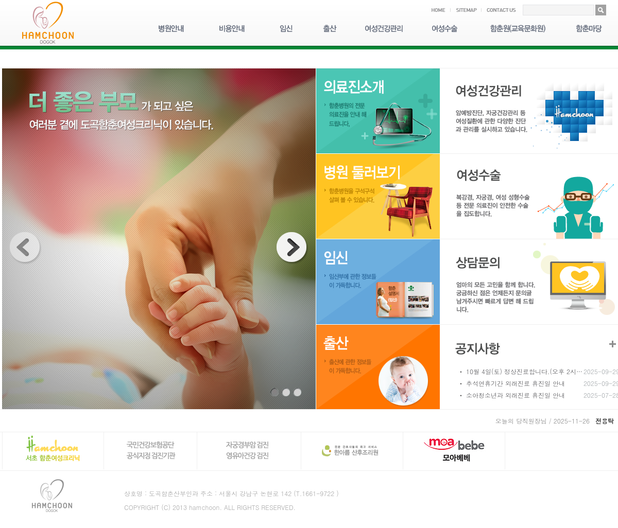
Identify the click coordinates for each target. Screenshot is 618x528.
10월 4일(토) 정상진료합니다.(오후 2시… (524, 371)
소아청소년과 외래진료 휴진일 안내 (515, 395)
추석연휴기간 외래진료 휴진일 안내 (515, 383)
